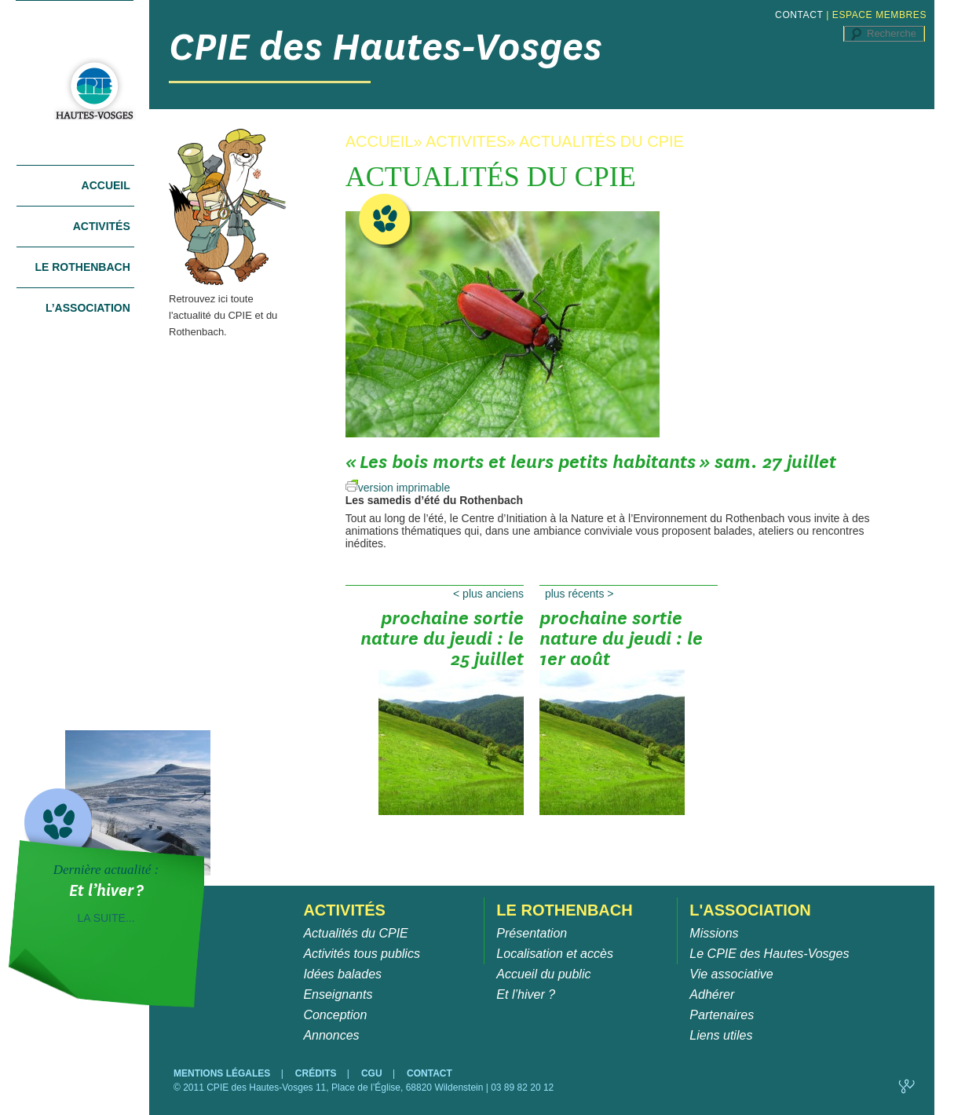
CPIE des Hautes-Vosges (385, 46)
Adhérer (711, 994)
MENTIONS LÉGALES (223, 1073)
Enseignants (337, 994)
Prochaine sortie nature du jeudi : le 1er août (621, 644)
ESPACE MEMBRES (879, 14)
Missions (713, 933)
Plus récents (579, 593)
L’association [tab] (88, 308)
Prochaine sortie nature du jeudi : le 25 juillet (442, 644)
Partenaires (721, 1015)
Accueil (106, 185)
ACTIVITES (466, 141)
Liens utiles (720, 1035)
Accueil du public (543, 974)
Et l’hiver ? (525, 994)
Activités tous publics (361, 953)
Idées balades (342, 974)
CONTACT (799, 14)
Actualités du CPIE (355, 933)
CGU (373, 1073)
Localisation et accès (554, 953)
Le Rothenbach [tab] (82, 267)
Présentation (531, 933)
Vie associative (731, 974)
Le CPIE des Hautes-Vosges (769, 953)
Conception (335, 1015)
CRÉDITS (317, 1073)
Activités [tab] (101, 226)
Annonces (331, 1035)
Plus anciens (488, 593)
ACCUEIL (379, 141)
